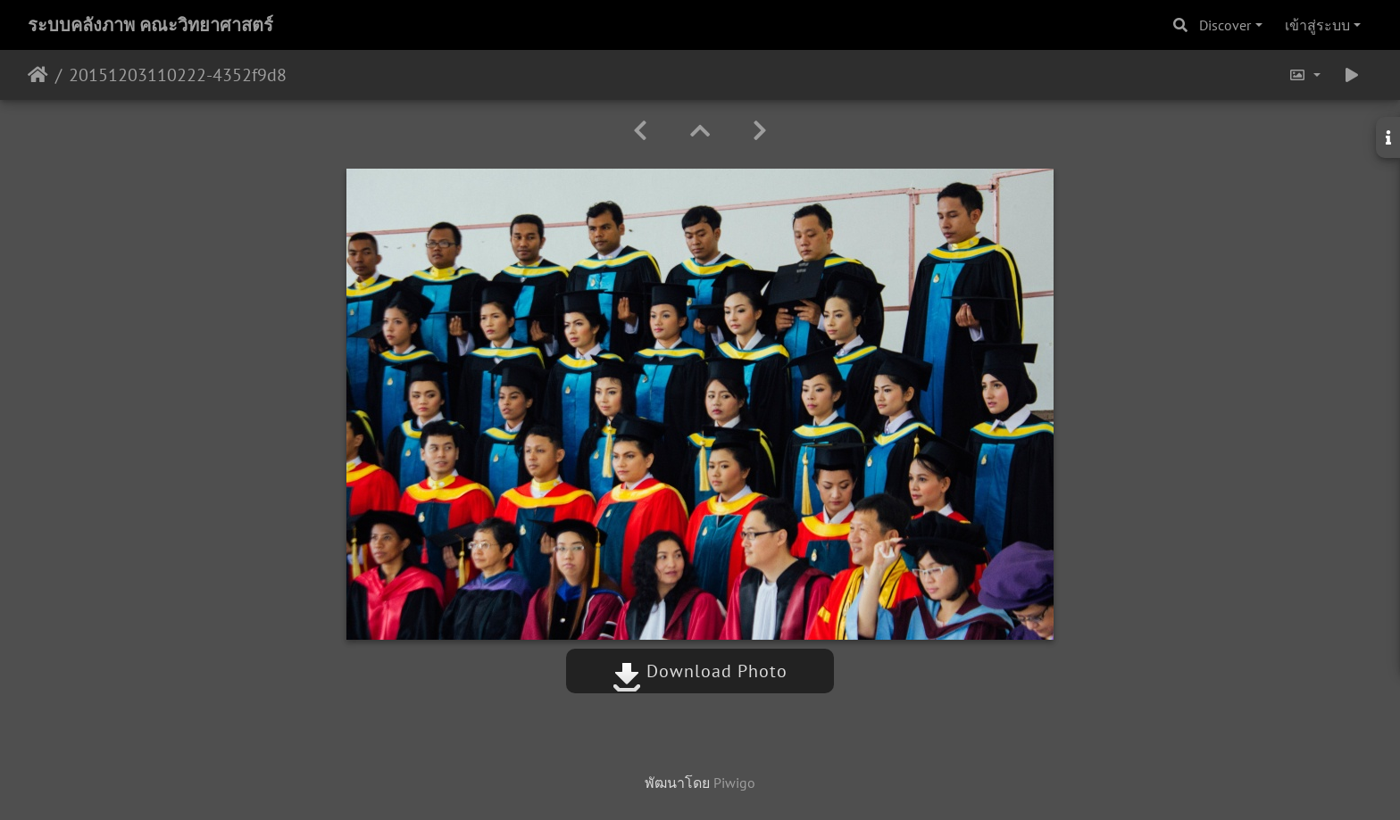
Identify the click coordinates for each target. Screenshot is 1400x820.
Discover (1225, 25)
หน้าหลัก (38, 75)
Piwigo (734, 782)
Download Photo (700, 671)
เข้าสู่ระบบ (1317, 25)
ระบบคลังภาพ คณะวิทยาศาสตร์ (150, 25)
